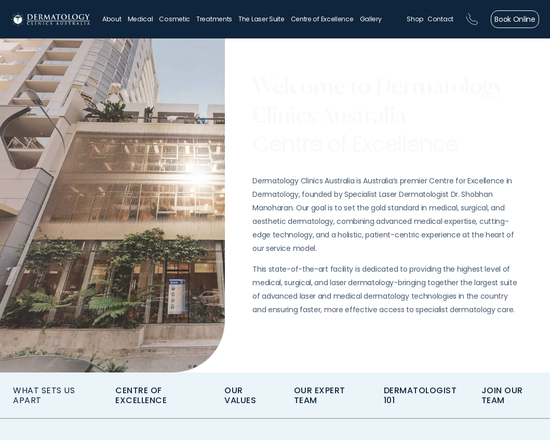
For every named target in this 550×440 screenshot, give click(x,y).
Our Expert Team (319, 395)
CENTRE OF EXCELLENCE (141, 395)
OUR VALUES (240, 395)
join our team (502, 395)
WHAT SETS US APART (44, 395)
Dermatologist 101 (420, 395)
